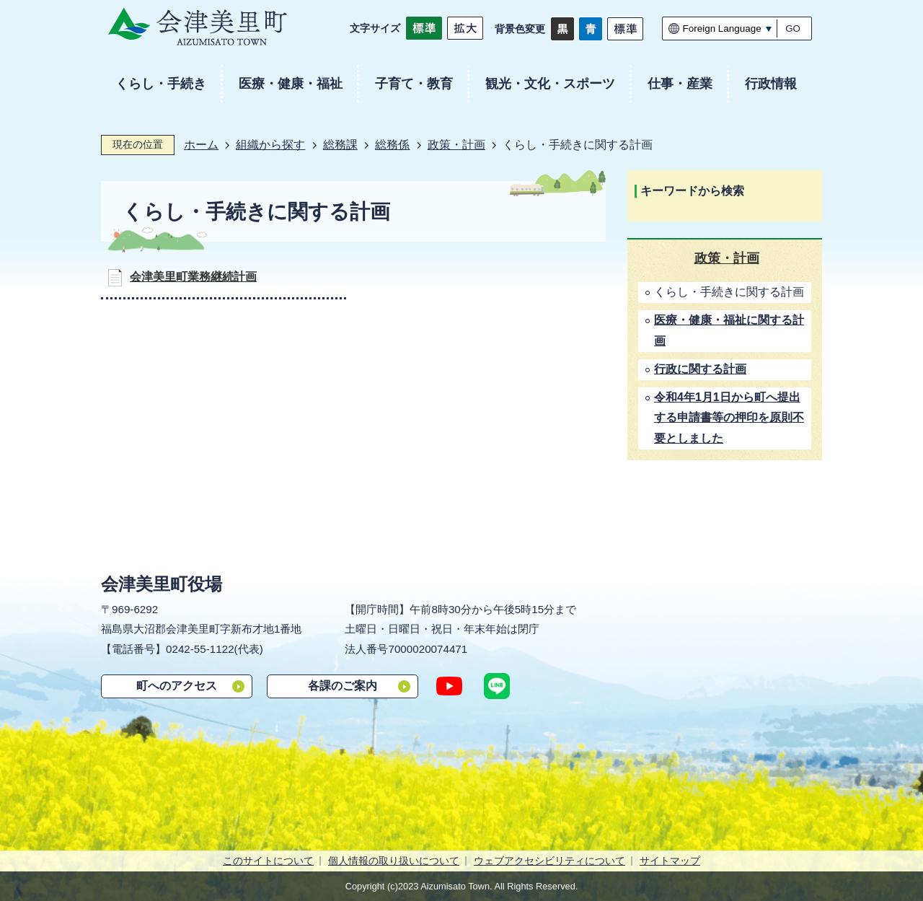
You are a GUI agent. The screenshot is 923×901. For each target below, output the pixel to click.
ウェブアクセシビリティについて (549, 860)
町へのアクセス (176, 686)
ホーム (201, 145)
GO (792, 28)
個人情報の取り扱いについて (393, 860)
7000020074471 (427, 649)
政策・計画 (456, 145)
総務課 (340, 145)
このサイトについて (268, 860)
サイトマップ (670, 860)
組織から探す (270, 145)
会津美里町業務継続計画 (193, 277)
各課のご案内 (342, 686)
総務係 (392, 145)
